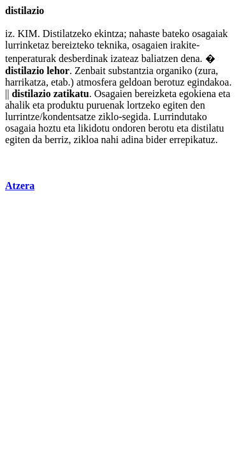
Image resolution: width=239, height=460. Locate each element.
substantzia (131, 70)
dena (189, 58)
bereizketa (155, 93)
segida (135, 116)
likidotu (94, 128)
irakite (183, 45)
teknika (112, 45)
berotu (161, 128)
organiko (174, 70)
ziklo (108, 116)
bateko (176, 33)
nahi (110, 139)
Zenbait (90, 70)
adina (132, 139)
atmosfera (96, 82)
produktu (65, 105)
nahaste (144, 33)
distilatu (207, 128)
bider (156, 139)
